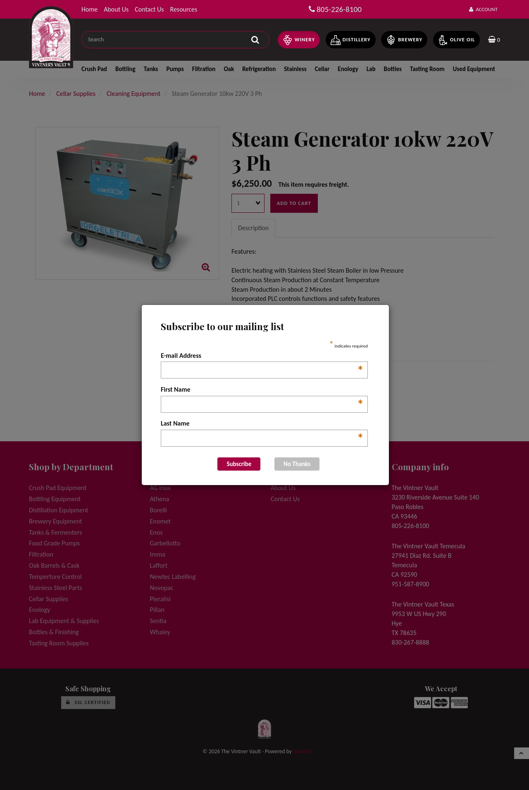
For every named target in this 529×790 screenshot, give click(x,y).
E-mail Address (262, 356)
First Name (262, 390)
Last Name (262, 423)
